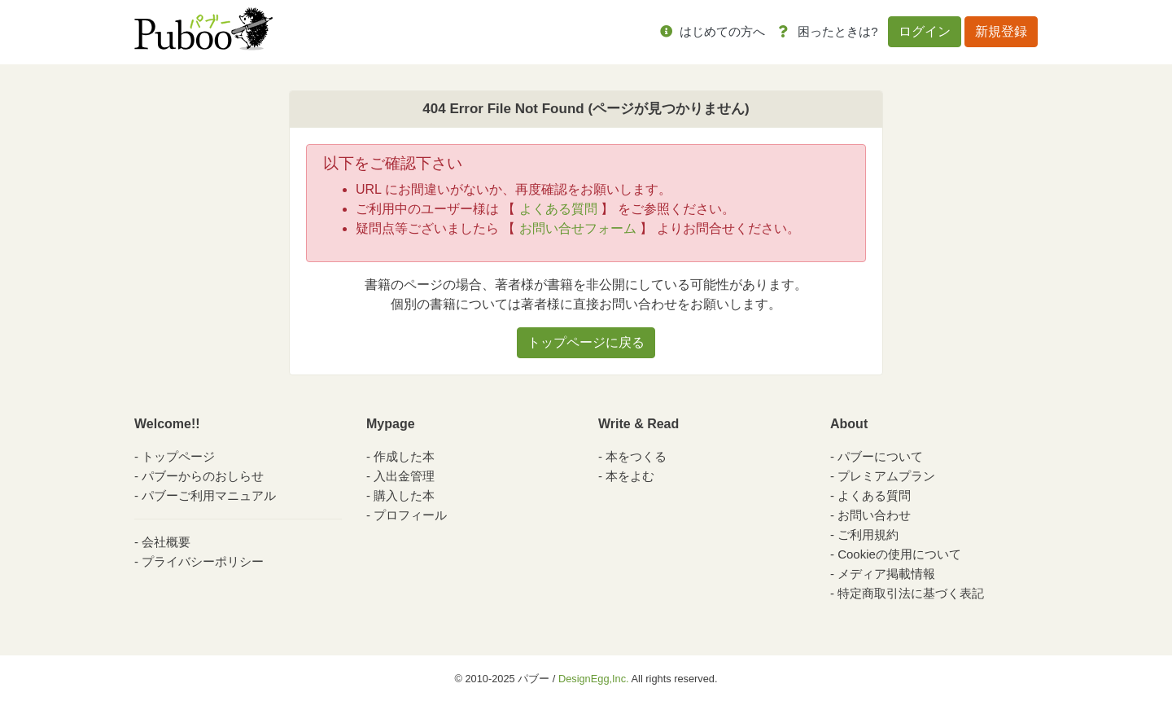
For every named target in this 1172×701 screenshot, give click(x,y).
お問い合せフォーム (577, 228)
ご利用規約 (868, 534)
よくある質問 (558, 209)
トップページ (178, 456)
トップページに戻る (586, 342)
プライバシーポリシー (203, 561)
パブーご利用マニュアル (209, 495)
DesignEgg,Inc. (593, 679)
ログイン (925, 31)
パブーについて (880, 456)
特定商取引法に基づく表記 (910, 593)
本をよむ (630, 476)
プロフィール (410, 515)
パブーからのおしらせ (203, 476)
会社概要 (166, 542)
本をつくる (636, 456)
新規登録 (1001, 31)
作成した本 (404, 456)
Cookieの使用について (899, 554)
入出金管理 (404, 476)
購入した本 (404, 495)
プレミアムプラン (886, 476)
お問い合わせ (874, 515)
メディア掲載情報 (886, 574)
